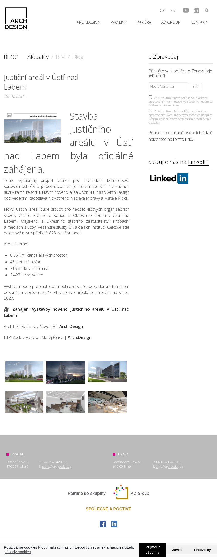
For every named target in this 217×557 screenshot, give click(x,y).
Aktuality (38, 57)
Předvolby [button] (202, 550)
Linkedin (169, 178)
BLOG (11, 57)
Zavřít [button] (177, 550)
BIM (60, 57)
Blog (78, 57)
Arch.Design (16, 18)
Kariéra (144, 22)
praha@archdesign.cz (56, 466)
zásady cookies (18, 552)
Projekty (119, 22)
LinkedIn (198, 161)
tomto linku (183, 139)
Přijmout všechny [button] (153, 550)
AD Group (170, 22)
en (173, 10)
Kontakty (199, 22)
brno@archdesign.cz (169, 466)
